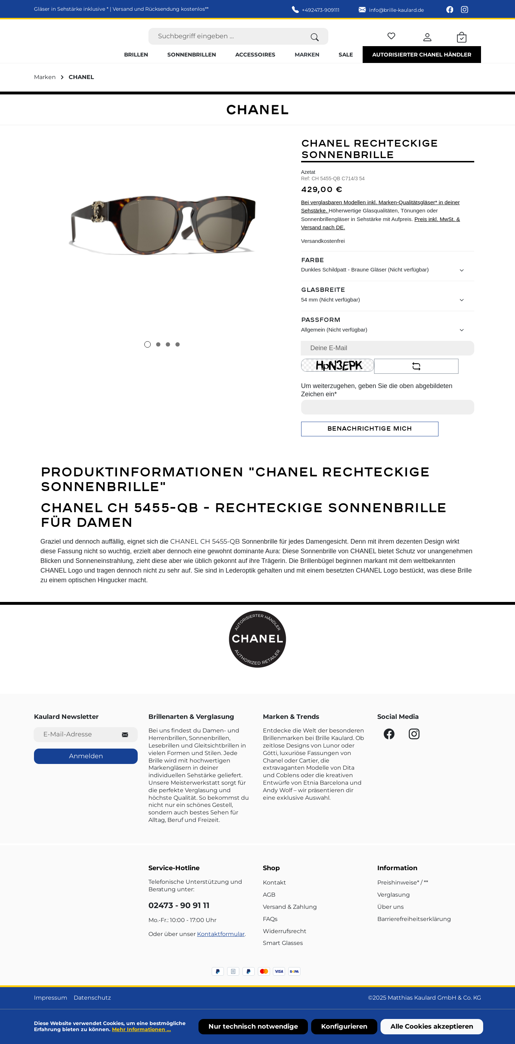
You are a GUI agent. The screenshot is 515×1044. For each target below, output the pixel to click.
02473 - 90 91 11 (179, 905)
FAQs (270, 919)
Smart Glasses (283, 943)
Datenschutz (92, 997)
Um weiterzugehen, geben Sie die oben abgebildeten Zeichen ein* (376, 403)
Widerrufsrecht (284, 931)
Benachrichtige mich (369, 442)
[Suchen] (315, 43)
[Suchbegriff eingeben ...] (224, 43)
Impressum (50, 997)
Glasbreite (323, 304)
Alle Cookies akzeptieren (432, 1026)
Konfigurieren (344, 1026)
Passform (320, 334)
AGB (269, 894)
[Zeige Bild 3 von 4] (168, 358)
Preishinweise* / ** (402, 882)
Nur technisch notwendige (253, 1026)
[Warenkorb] (461, 43)
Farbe (312, 274)
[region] (162, 255)
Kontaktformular (221, 934)
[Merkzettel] (391, 41)
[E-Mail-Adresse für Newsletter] (73, 734)
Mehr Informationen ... (141, 1029)
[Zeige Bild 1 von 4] (147, 358)
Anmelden (86, 756)
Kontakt (274, 882)
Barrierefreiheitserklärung (414, 919)
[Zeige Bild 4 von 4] (177, 358)
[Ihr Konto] (427, 43)
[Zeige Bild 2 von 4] (158, 358)
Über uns (390, 906)
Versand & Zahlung (290, 906)
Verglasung (393, 894)
